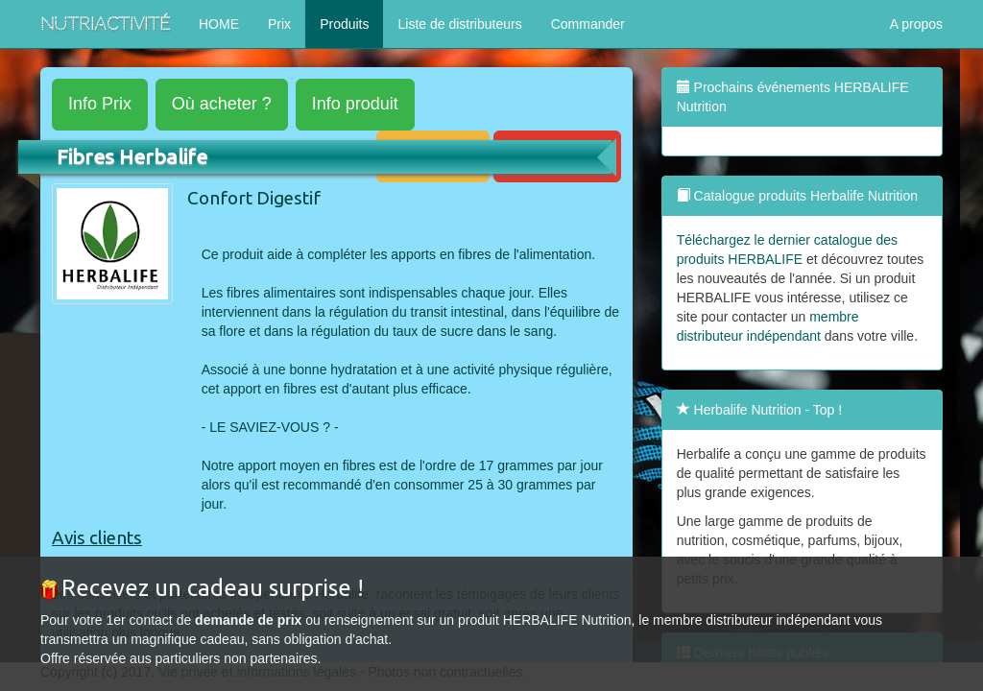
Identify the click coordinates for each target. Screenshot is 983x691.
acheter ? (222, 103)
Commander (588, 24)
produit (355, 103)
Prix (279, 24)
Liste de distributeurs (459, 24)
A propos (916, 24)
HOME (219, 24)
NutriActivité (105, 23)
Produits (344, 24)
